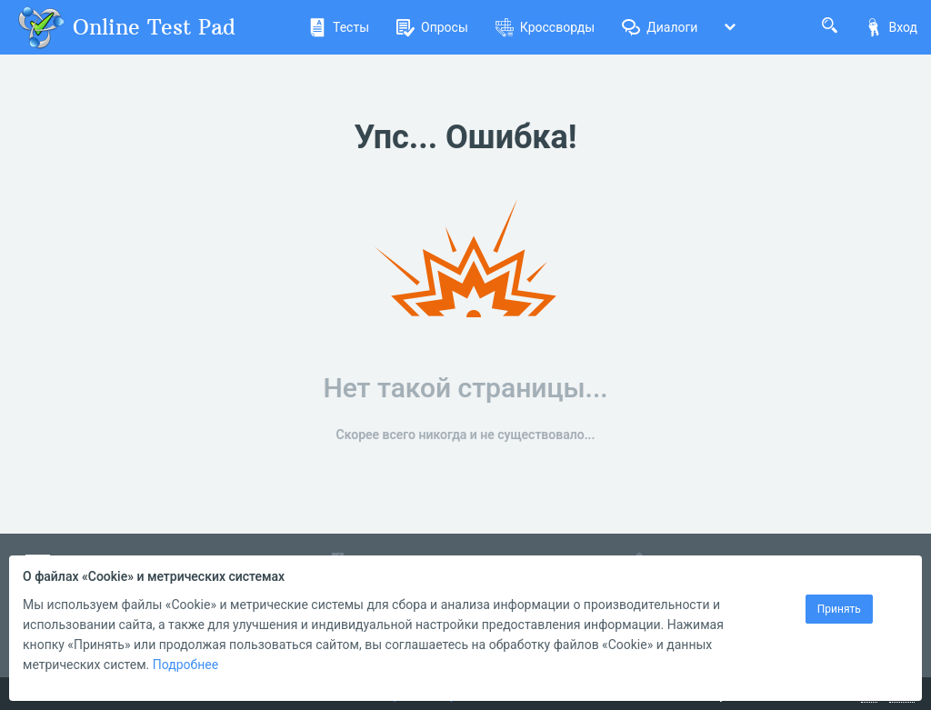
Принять (839, 609)
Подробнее (185, 664)
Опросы (432, 27)
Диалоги (659, 27)
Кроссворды (545, 27)
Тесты (338, 27)
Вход (891, 27)
